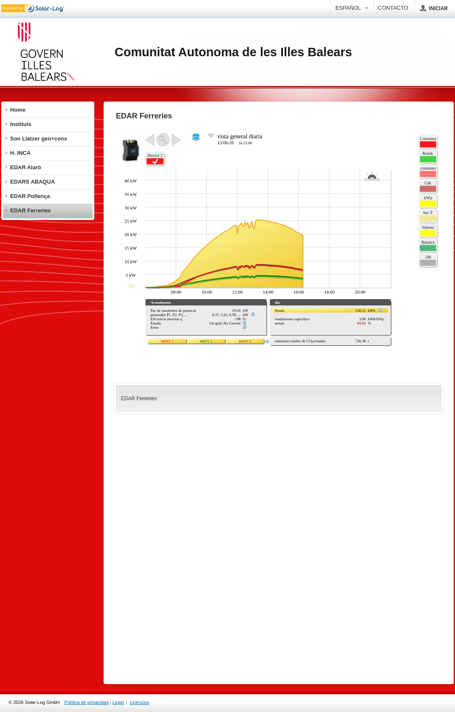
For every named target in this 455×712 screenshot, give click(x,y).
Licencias (139, 702)
